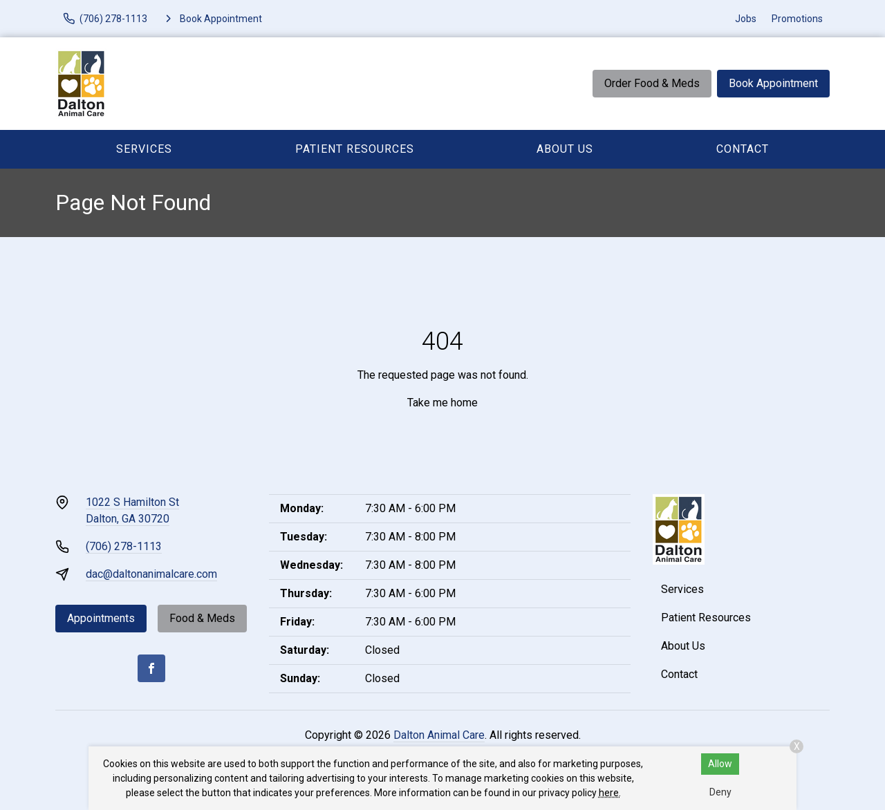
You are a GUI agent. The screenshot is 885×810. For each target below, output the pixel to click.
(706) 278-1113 (124, 546)
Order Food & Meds (652, 83)
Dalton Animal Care (439, 735)
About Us (565, 149)
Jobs (745, 18)
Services (144, 149)
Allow (720, 763)
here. (610, 792)
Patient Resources (354, 149)
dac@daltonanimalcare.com (151, 574)
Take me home (442, 402)
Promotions (797, 18)
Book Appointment (773, 83)
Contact (742, 149)
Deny (720, 792)
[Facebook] (151, 668)
